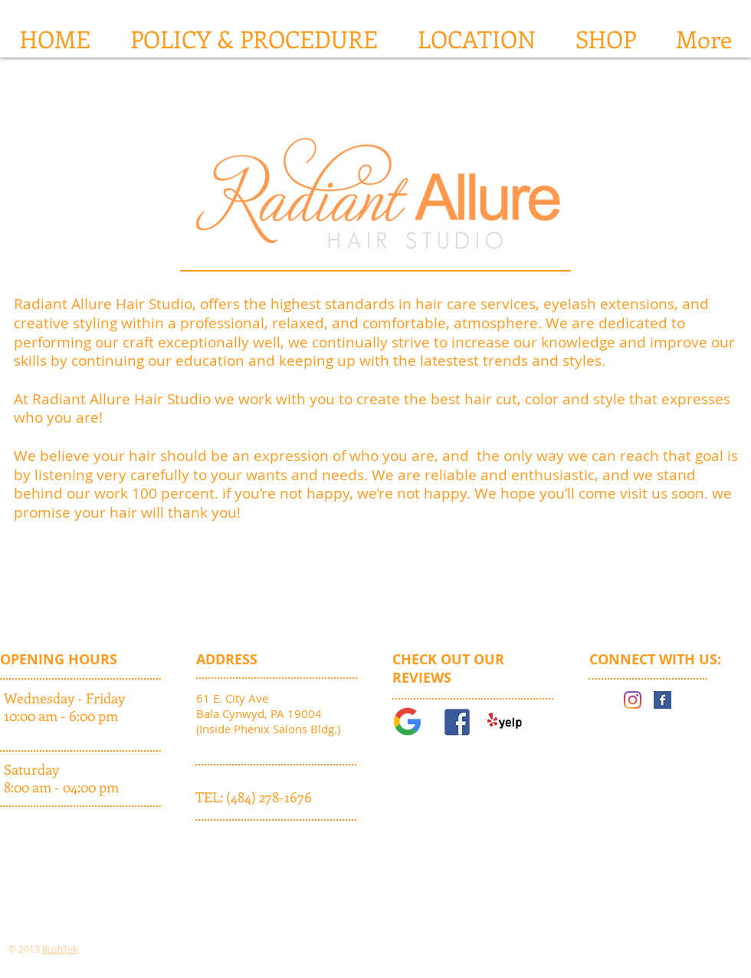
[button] (727, 15)
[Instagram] (632, 700)
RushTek (59, 949)
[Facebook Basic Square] (662, 700)
